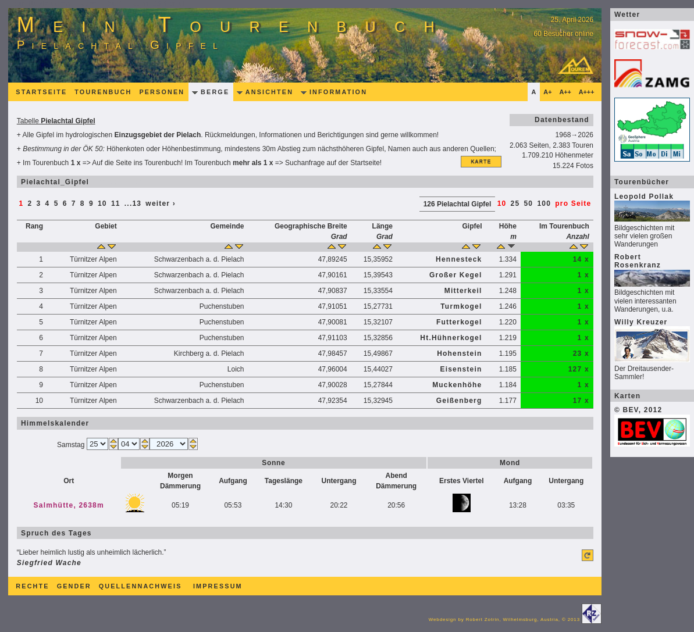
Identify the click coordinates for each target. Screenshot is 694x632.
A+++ (587, 91)
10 (102, 203)
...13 (132, 203)
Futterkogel (459, 322)
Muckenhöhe (457, 385)
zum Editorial (159, 4)
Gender (74, 586)
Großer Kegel (455, 275)
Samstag (72, 445)
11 (115, 203)
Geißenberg (459, 401)
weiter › (160, 203)
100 (544, 203)
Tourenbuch (102, 91)
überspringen (117, 182)
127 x (578, 369)
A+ (547, 91)
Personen (161, 91)
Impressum (218, 586)
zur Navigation (41, 4)
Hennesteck (459, 259)
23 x (581, 353)
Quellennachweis (140, 586)
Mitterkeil (463, 291)
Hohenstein (459, 353)
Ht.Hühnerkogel (451, 338)
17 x (581, 401)
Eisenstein (461, 369)
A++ (565, 91)
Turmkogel (461, 306)
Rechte (32, 586)
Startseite (41, 91)
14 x (581, 259)
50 (528, 203)
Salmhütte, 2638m (69, 505)
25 (515, 203)
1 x (583, 275)
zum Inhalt (101, 4)
